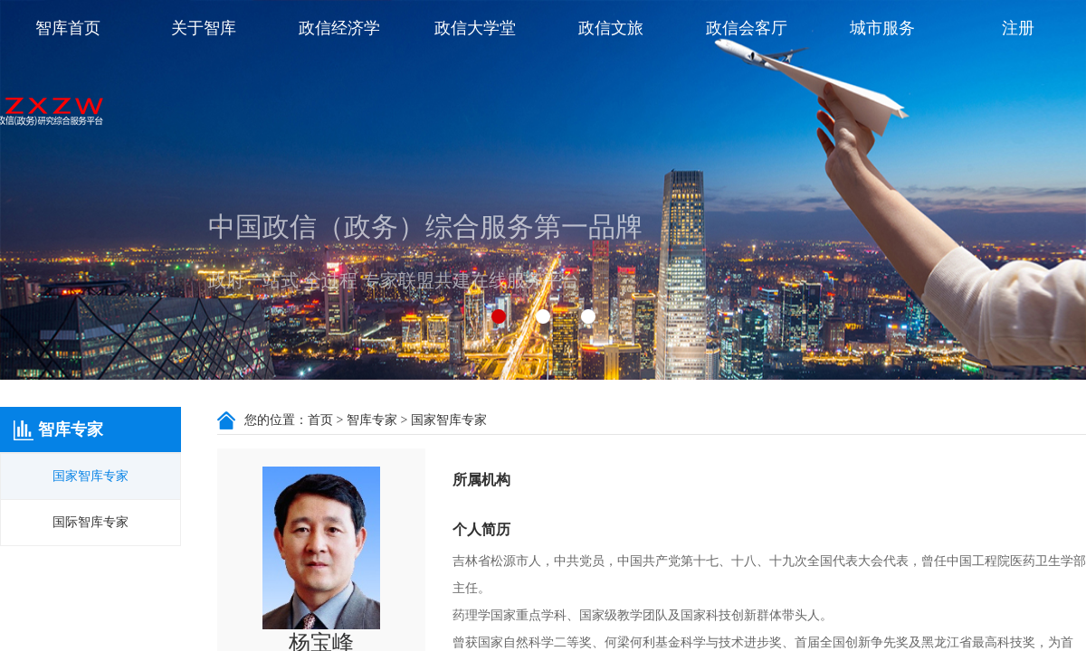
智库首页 (67, 28)
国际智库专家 (90, 522)
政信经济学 (339, 28)
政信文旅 (610, 28)
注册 (1018, 28)
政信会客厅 (746, 28)
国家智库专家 (90, 476)
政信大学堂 (475, 28)
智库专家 (372, 420)
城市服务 (882, 28)
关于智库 (203, 28)
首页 (320, 420)
